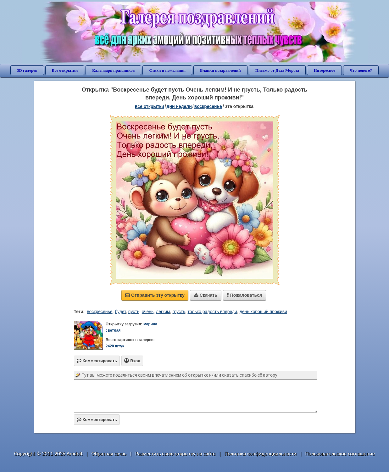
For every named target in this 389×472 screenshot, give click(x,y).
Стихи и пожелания (167, 70)
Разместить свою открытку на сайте (175, 453)
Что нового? (361, 70)
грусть (179, 311)
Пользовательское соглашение (340, 453)
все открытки (149, 106)
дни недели (179, 106)
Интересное (324, 70)
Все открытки (65, 70)
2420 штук (115, 346)
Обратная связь (109, 453)
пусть (133, 311)
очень (148, 311)
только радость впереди (212, 311)
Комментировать (97, 419)
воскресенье (208, 106)
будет (120, 311)
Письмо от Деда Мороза (277, 70)
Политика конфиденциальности (261, 453)
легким (163, 311)
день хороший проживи (263, 311)
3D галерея (27, 70)
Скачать (205, 295)
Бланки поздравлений (220, 70)
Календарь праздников (113, 70)
